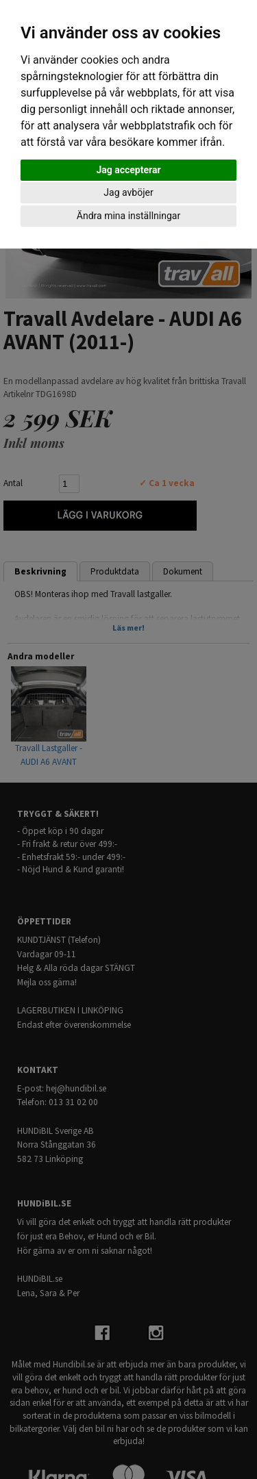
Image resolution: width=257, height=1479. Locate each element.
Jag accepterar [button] (128, 169)
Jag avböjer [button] (128, 192)
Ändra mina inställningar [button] (128, 215)
